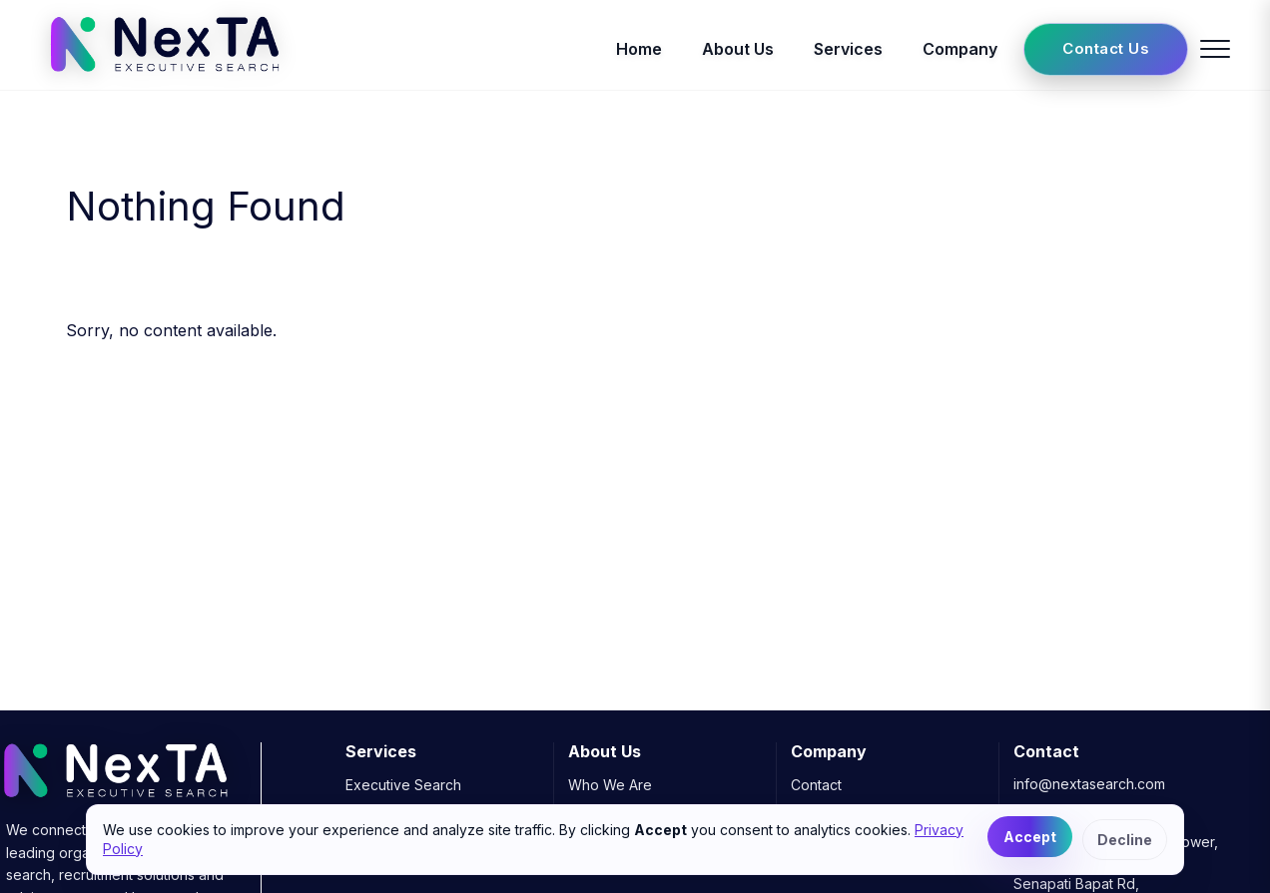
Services (848, 49)
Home (639, 49)
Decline (1124, 839)
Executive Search (403, 784)
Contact (816, 784)
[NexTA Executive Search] (164, 78)
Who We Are (610, 784)
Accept (1029, 836)
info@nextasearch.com (1089, 783)
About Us (738, 49)
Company (960, 49)
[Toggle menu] (1215, 49)
